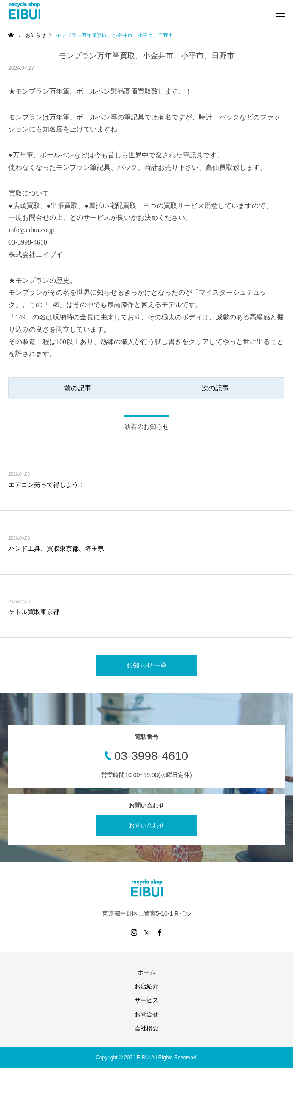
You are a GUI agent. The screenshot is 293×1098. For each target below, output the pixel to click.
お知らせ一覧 (146, 665)
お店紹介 (146, 986)
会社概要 (146, 1028)
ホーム (146, 972)
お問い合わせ (146, 825)
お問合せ (146, 1014)
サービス (146, 1000)
